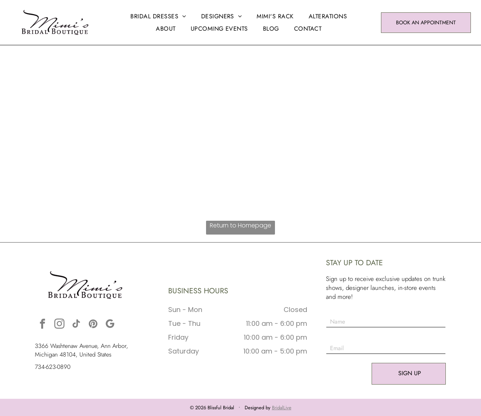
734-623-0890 (52, 367)
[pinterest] (92, 324)
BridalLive (281, 407)
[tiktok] (76, 324)
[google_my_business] (109, 324)
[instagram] (59, 324)
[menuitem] (158, 16)
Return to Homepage (240, 225)
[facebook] (42, 324)
